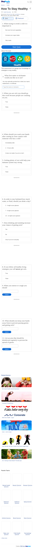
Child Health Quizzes (17, 528)
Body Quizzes (27, 512)
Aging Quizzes (27, 496)
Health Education (7, 12)
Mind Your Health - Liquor (8, 417)
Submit (7, 294)
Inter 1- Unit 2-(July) (6, 432)
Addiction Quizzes (17, 497)
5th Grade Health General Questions (10, 388)
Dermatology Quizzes (27, 528)
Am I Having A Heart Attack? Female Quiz (12, 460)
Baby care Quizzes (6, 528)
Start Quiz (17, 47)
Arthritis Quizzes (6, 512)
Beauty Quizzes (17, 479)
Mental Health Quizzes (6, 480)
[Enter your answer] (10, 291)
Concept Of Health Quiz (7, 403)
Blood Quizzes (17, 512)
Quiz (5, 18)
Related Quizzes (6, 375)
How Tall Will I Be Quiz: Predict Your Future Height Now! (15, 446)
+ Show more (4, 538)
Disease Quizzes (27, 479)
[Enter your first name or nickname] (13, 87)
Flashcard (19, 18)
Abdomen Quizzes (6, 497)
